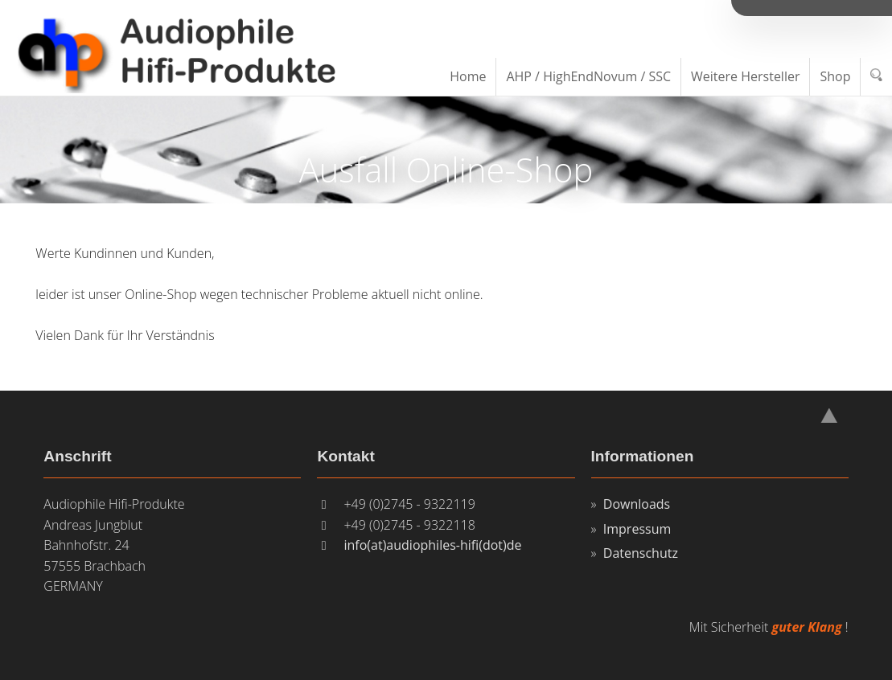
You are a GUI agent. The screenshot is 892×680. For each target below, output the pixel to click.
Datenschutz (640, 553)
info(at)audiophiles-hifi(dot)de (432, 545)
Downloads (636, 504)
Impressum (637, 529)
